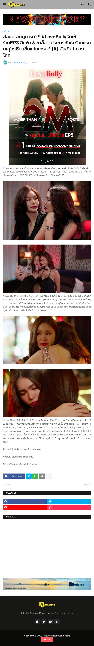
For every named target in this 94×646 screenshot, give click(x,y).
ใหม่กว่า (8, 484)
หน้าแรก (6, 31)
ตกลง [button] (47, 639)
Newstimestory (51, 635)
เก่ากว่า (86, 484)
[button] (4, 4)
